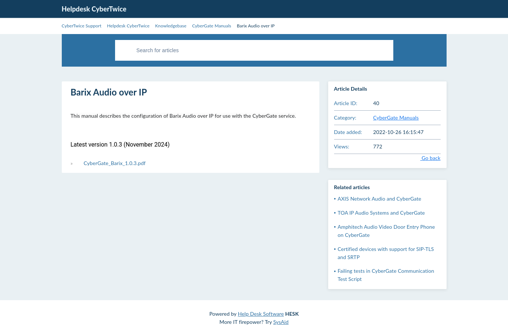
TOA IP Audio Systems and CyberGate (381, 212)
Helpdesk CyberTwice (94, 9)
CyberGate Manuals (396, 117)
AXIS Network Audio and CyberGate (379, 198)
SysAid (281, 322)
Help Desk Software (261, 314)
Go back (425, 158)
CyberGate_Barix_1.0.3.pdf (115, 163)
